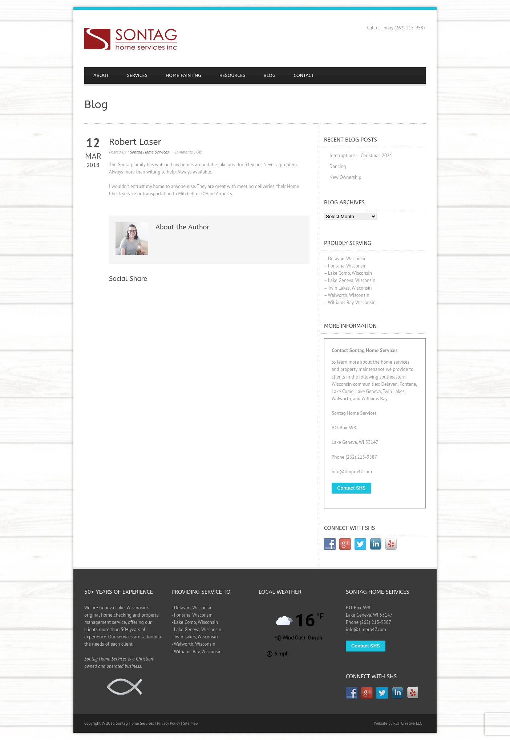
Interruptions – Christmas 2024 (360, 155)
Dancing (337, 166)
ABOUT (101, 75)
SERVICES (137, 75)
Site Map (190, 723)
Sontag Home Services (149, 152)
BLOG (270, 75)
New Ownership (345, 177)
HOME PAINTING (183, 75)
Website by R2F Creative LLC (398, 723)
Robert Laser (135, 142)
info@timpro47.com (352, 472)
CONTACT (304, 75)
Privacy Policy (168, 723)
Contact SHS (351, 488)
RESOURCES (232, 75)
